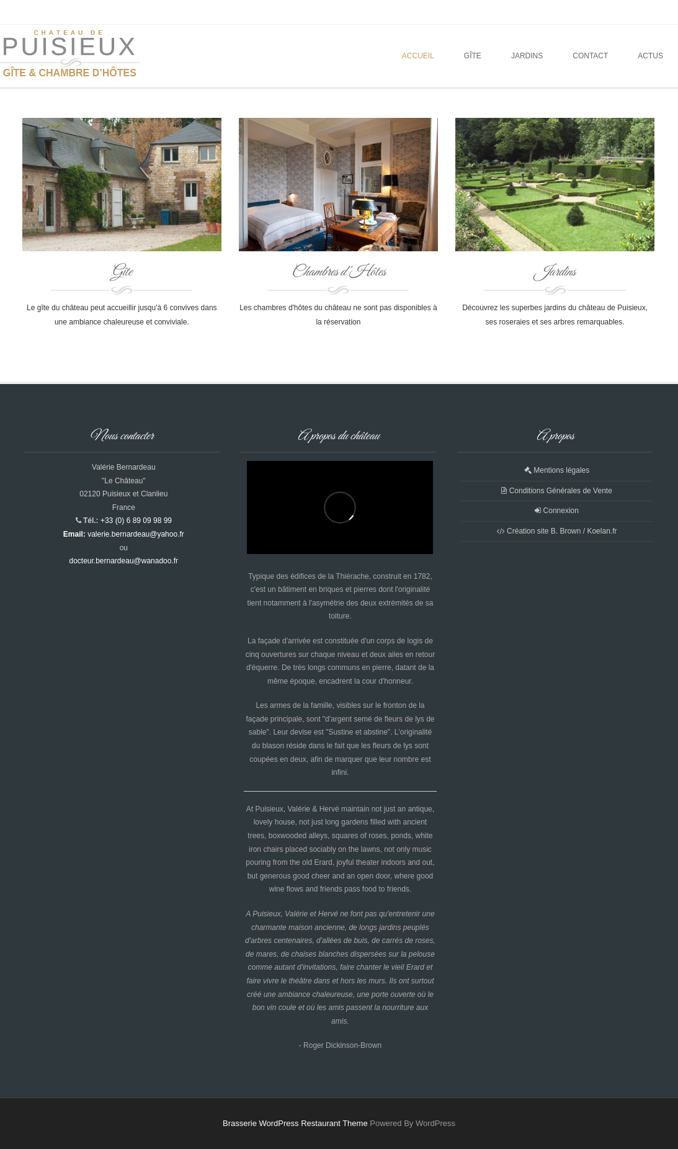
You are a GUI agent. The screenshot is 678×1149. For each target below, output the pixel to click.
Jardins (527, 55)
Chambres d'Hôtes (338, 272)
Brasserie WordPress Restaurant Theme (295, 1123)
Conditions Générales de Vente (556, 490)
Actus (650, 55)
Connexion (557, 510)
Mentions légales (556, 470)
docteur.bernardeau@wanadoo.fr (123, 561)
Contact (590, 55)
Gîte (472, 55)
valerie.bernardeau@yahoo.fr (135, 534)
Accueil (418, 55)
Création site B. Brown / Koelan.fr (557, 531)
